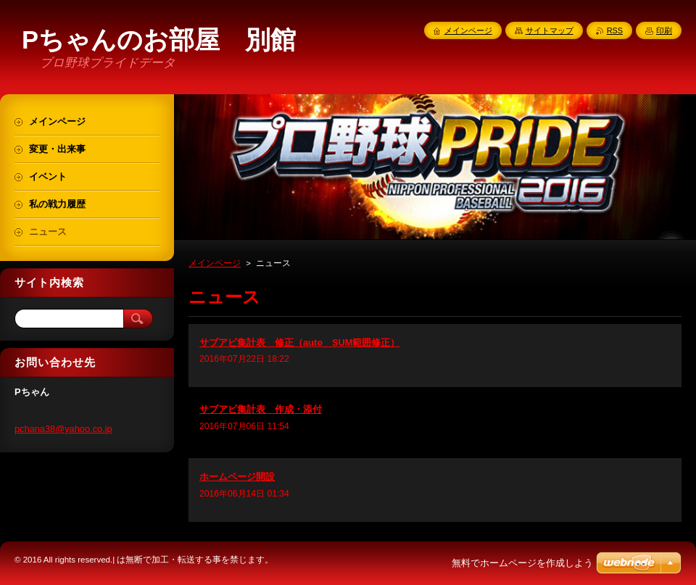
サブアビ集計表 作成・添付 (260, 409)
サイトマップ (549, 30)
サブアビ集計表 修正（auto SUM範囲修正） (299, 342)
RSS (615, 30)
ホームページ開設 (237, 476)
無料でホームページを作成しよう (522, 562)
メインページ (214, 263)
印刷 (664, 30)
